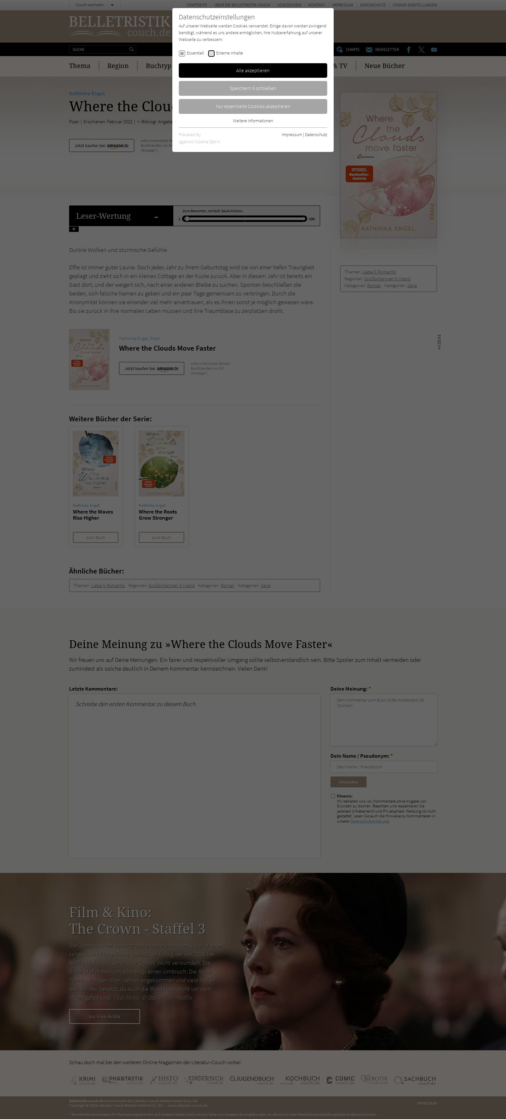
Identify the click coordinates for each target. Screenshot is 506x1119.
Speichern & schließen (253, 88)
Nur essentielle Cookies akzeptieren (253, 106)
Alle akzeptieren (253, 70)
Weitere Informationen (253, 121)
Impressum (292, 134)
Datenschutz (316, 134)
